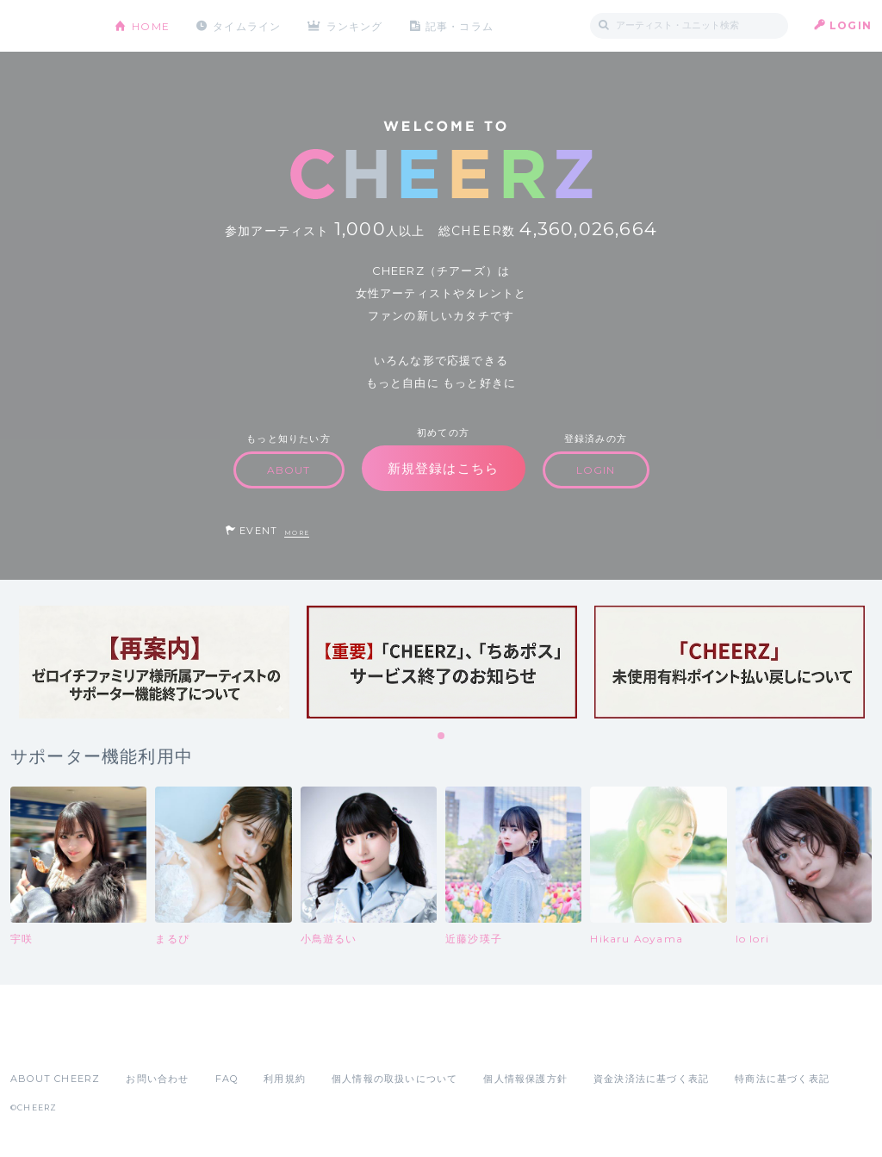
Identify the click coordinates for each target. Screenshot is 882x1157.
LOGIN (850, 25)
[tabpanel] (154, 662)
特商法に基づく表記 (782, 1079)
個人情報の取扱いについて (394, 1079)
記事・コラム (460, 25)
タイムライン (247, 25)
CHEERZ (49, 26)
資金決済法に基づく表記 (651, 1079)
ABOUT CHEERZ (55, 1079)
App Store (50, 1041)
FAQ (227, 1079)
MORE (296, 533)
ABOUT (289, 469)
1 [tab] (442, 736)
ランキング (355, 25)
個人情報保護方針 (525, 1079)
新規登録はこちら (444, 468)
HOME (151, 25)
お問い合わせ (157, 1079)
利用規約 (285, 1079)
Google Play (141, 1041)
